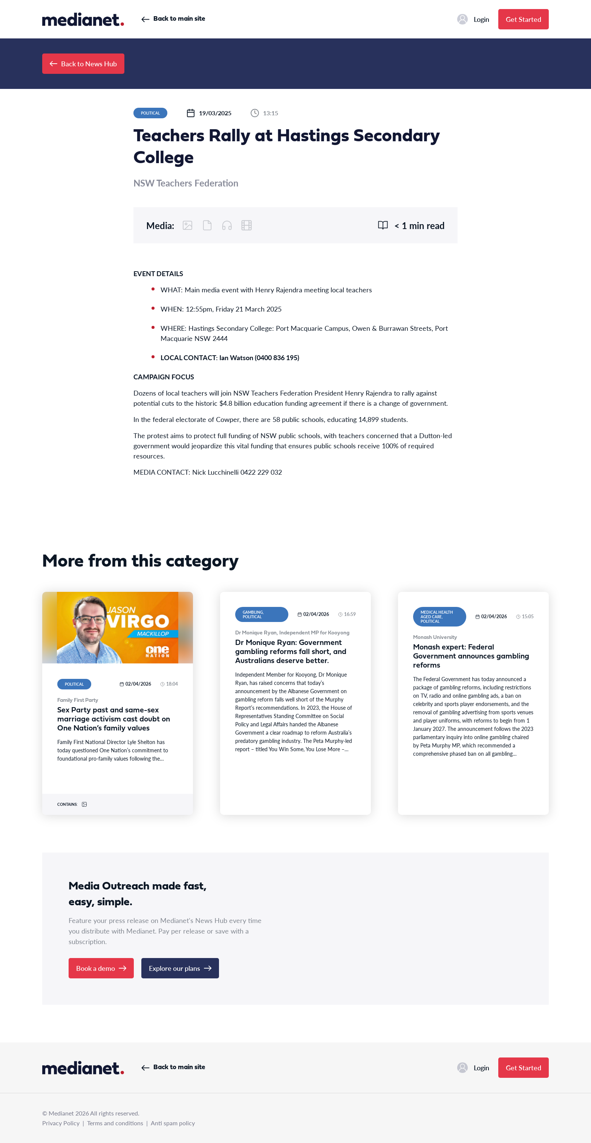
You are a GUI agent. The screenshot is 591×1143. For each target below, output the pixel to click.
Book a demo (101, 968)
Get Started (523, 19)
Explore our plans (180, 968)
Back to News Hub (83, 63)
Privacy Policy (61, 1123)
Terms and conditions (115, 1123)
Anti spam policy (173, 1123)
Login (473, 19)
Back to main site (173, 19)
